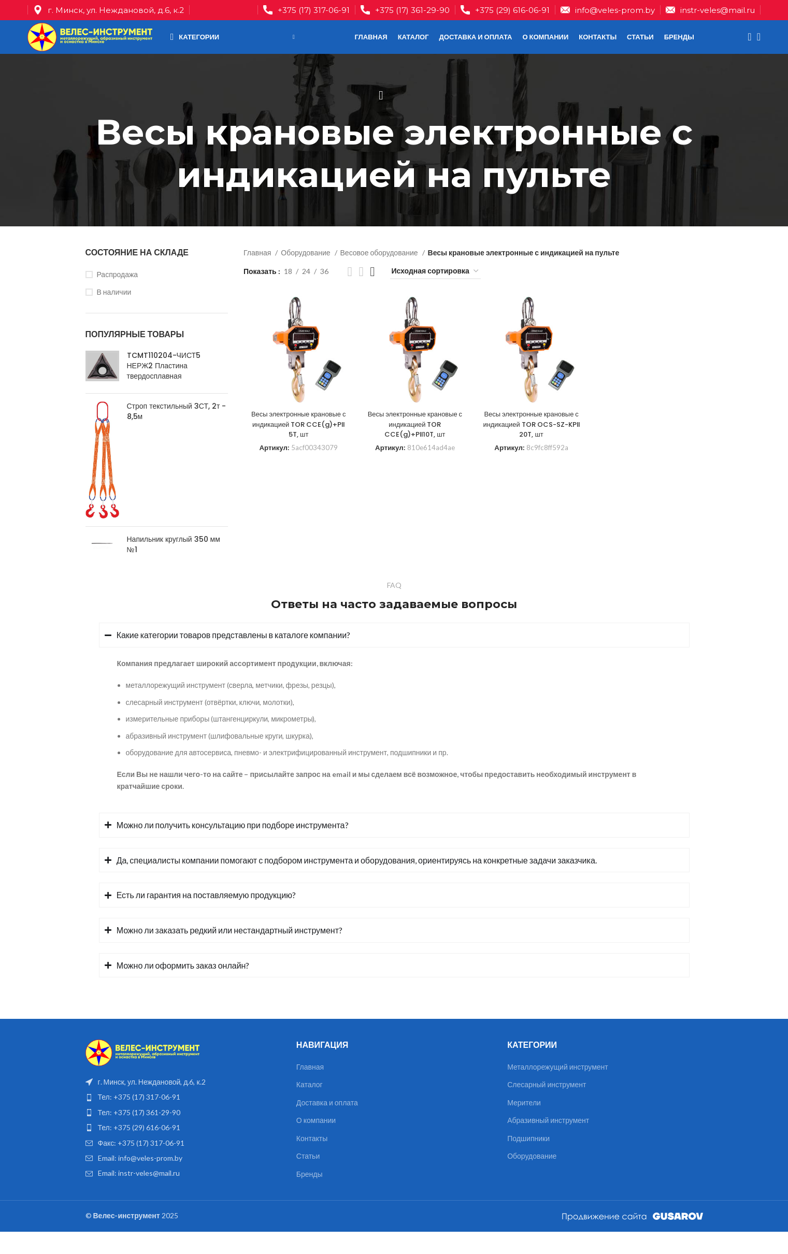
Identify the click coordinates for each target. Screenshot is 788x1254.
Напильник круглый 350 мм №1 (173, 567)
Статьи (308, 1178)
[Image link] (142, 1074)
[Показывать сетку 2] (350, 293)
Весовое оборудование (380, 274)
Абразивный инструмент (548, 1142)
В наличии (114, 314)
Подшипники (528, 1160)
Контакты (311, 1160)
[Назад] (381, 117)
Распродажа (117, 296)
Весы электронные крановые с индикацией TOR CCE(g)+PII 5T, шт (297, 443)
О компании (316, 1142)
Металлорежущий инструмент (557, 1088)
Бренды (309, 1196)
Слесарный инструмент (546, 1106)
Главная (258, 274)
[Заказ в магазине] (435, 293)
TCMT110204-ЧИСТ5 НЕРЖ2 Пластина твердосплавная (164, 388)
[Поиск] (746, 49)
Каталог (309, 1106)
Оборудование (306, 274)
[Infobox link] (306, 11)
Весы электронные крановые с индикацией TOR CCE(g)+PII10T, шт (414, 443)
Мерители (524, 1124)
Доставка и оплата (327, 1124)
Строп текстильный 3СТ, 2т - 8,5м (176, 434)
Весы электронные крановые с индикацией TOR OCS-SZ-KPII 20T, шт (532, 443)
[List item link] (183, 1119)
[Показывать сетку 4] (372, 293)
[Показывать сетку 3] (361, 293)
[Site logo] (100, 48)
